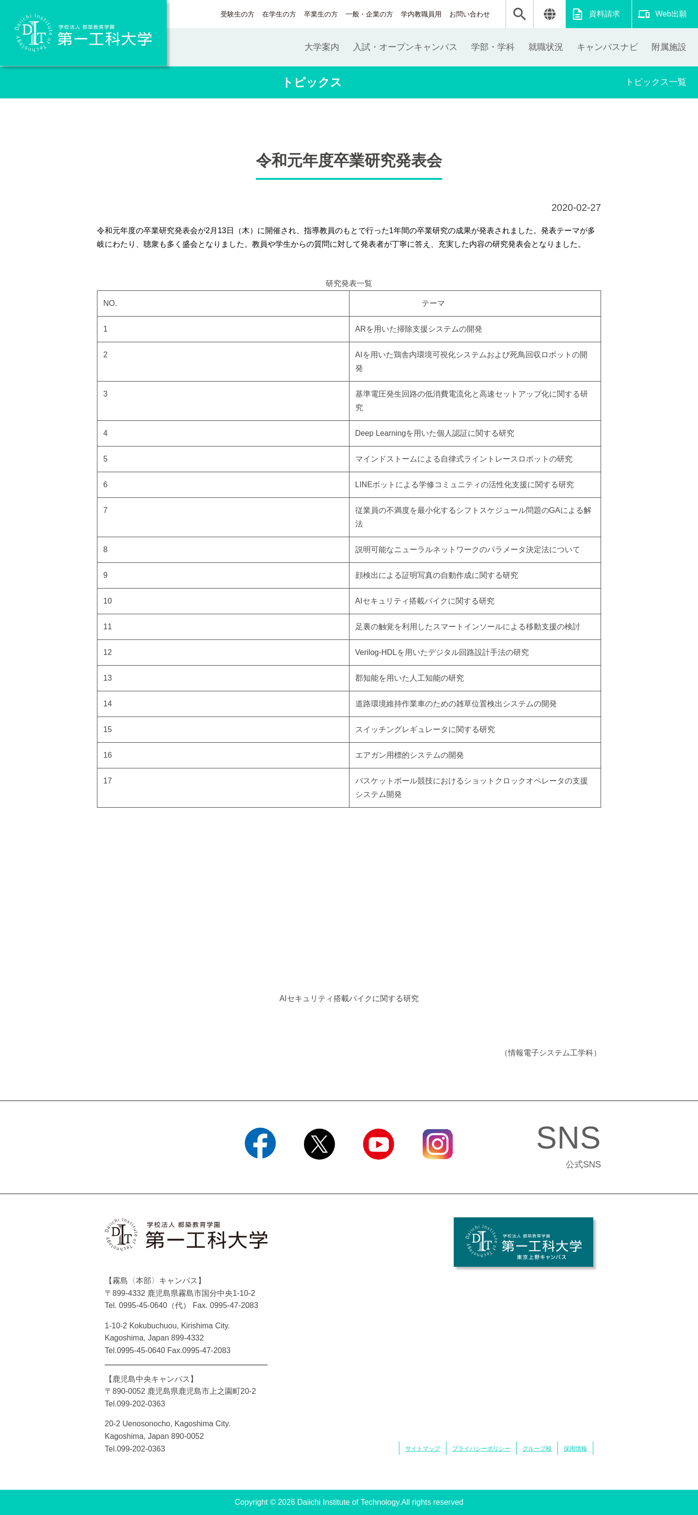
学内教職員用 (421, 14)
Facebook (260, 1172)
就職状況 (545, 47)
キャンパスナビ (607, 47)
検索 (520, 14)
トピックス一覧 (655, 82)
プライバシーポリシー (481, 1448)
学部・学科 (493, 47)
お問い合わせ (469, 14)
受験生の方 (237, 14)
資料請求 (604, 14)
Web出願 (671, 14)
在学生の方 (279, 14)
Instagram (438, 1172)
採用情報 (575, 1448)
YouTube (378, 1172)
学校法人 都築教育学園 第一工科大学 (83, 33)
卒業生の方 (321, 14)
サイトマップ (422, 1448)
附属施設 (668, 47)
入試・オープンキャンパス (405, 47)
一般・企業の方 (369, 14)
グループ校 (537, 1448)
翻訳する (549, 14)
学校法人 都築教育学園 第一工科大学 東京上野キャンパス (523, 1242)
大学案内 (321, 47)
